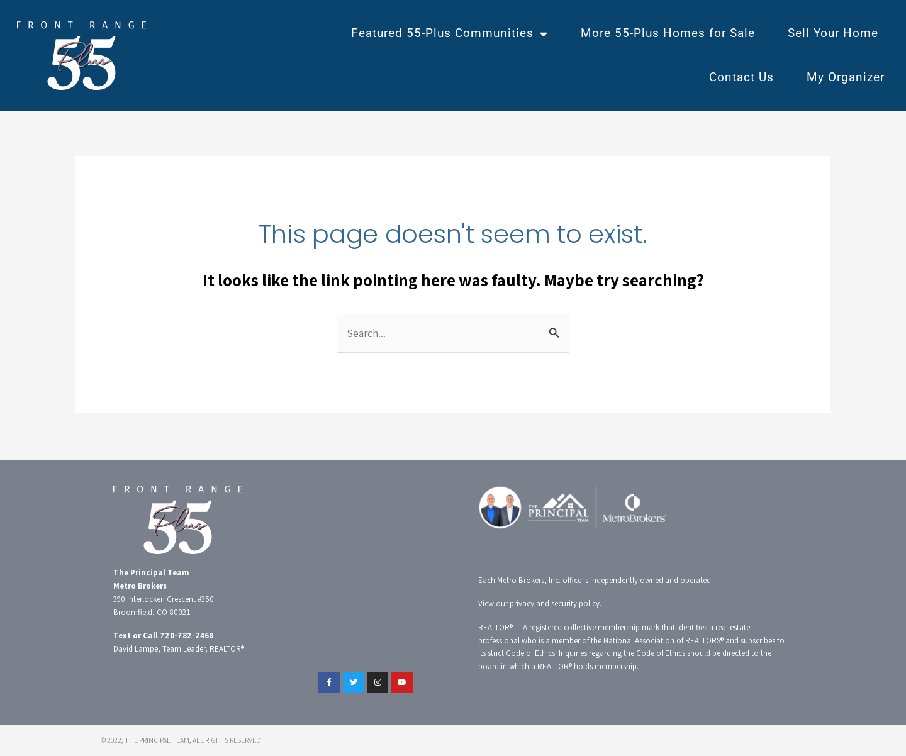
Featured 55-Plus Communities (449, 33)
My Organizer (846, 77)
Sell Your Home (833, 33)
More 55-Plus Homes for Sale (668, 33)
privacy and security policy (555, 604)
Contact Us (741, 77)
